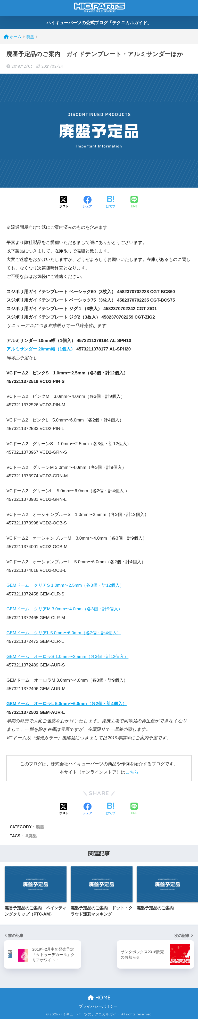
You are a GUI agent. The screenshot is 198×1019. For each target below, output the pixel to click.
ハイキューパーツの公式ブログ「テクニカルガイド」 (99, 22)
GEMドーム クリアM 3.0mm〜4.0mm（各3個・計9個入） (64, 609)
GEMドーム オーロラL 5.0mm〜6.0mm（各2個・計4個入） (67, 703)
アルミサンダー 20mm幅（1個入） (41, 349)
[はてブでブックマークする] (110, 202)
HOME (99, 997)
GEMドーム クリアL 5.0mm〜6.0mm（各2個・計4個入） (64, 632)
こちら (131, 771)
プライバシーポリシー (98, 1006)
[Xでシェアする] (64, 202)
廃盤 (40, 826)
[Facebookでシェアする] (87, 202)
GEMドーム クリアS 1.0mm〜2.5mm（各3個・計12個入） (65, 585)
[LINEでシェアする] (134, 202)
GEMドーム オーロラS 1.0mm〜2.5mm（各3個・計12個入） (67, 656)
